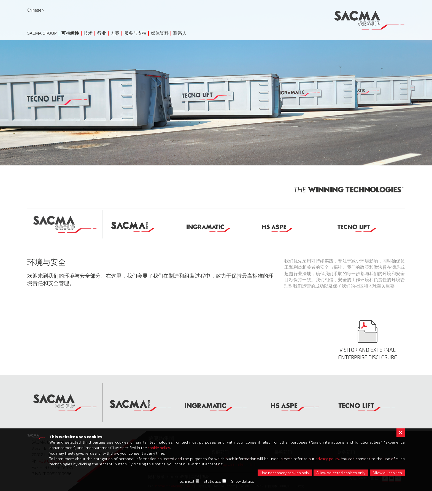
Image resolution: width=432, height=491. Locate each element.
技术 (88, 33)
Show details (242, 481)
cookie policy (159, 447)
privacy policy (327, 458)
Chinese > (35, 9)
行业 (101, 33)
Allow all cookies (387, 472)
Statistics (212, 481)
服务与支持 (135, 33)
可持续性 (70, 33)
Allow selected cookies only (340, 472)
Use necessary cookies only (284, 472)
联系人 (180, 33)
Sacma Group (42, 33)
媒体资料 (160, 33)
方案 (115, 33)
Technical (186, 481)
